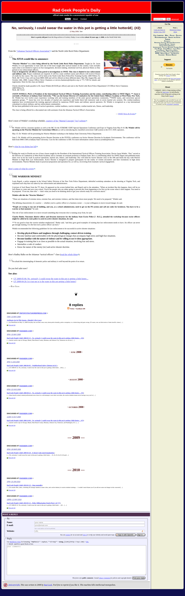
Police (172, 35)
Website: (11, 531)
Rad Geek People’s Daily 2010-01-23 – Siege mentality (24, 485)
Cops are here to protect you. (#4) (159, 31)
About (75, 19)
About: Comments (104, 583)
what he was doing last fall (25, 146)
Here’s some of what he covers (21, 169)
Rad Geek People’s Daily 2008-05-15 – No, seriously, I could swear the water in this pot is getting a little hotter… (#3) (45, 338)
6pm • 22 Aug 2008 (14, 389)
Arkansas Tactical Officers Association (167, 42)
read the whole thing (69, 254)
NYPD (157, 53)
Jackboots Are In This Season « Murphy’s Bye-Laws (24, 320)
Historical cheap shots (175, 31)
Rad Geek (48, 590)
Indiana (173, 44)
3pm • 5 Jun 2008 (13, 362)
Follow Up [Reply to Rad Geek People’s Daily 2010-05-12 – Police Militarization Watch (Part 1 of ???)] (11, 508)
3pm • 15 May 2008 (14, 334)
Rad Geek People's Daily (76, 10)
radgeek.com (25, 331)
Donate (168, 75)
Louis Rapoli (161, 50)
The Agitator (175, 53)
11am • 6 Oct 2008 (14, 417)
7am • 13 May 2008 (14, 317)
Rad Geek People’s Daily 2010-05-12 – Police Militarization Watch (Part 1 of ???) (33, 503)
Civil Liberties (158, 35)
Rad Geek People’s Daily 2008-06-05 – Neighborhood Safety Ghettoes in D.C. (32, 365)
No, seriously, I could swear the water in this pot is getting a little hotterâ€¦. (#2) (76, 28)
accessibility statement (172, 104)
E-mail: (10, 525)
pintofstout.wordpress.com (32, 313)
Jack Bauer (158, 48)
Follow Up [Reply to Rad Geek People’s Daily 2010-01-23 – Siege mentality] (11, 490)
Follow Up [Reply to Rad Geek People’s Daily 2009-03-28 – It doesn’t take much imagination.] (11, 457)
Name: (10, 522)
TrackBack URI (80, 309)
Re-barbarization (161, 37)
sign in (85, 535)
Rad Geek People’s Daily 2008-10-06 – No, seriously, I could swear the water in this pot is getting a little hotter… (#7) (45, 420)
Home (67, 19)
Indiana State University (167, 45)
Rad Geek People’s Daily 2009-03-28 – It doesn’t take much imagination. (31, 453)
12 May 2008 (74, 31)
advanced (175, 19)
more (171, 96)
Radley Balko (165, 53)
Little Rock (176, 48)
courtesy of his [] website (66, 121)
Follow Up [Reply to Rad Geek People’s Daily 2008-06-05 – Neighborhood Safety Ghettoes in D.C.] (11, 370)
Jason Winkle (167, 48)
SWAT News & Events (126, 114)
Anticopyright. (11, 590)
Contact (84, 19)
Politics (179, 35)
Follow (70, 309)
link (87, 542)
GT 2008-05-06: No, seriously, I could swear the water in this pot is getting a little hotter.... (51, 279)
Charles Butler (164, 44)
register (67, 535)
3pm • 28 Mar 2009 (14, 449)
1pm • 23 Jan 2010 (13, 482)
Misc (166, 35)
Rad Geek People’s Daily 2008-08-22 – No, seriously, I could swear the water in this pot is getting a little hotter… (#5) (45, 393)
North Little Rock (172, 50)
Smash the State (174, 37)
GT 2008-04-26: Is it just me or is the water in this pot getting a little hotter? (45, 281)
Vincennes (161, 55)
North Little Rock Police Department (167, 52)
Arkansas (167, 41)
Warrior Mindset (171, 55)
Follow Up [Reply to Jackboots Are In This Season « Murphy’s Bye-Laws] (11, 325)
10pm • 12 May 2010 (14, 499)
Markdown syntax (15, 542)
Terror (167, 39)
